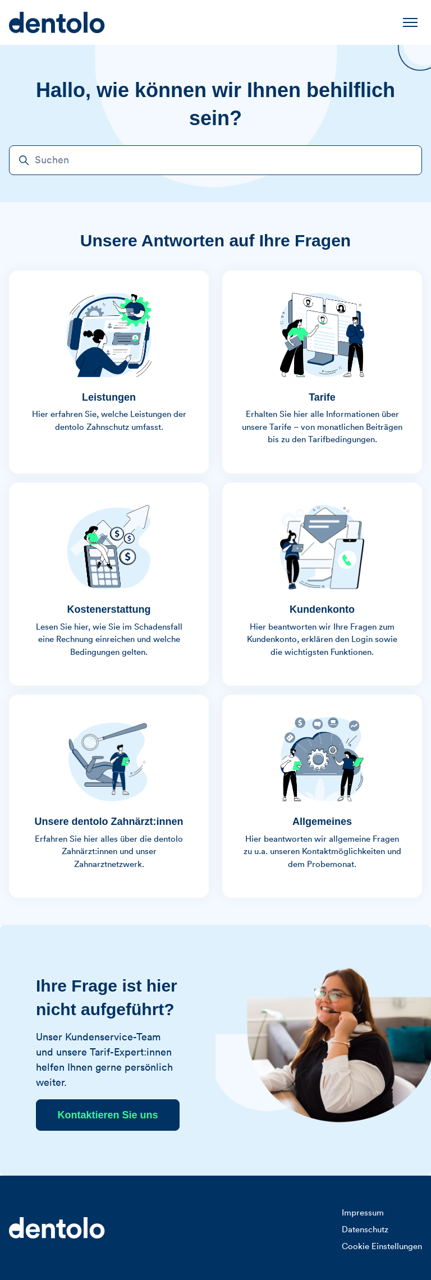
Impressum (363, 1213)
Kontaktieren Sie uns (107, 1115)
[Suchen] (215, 160)
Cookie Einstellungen (382, 1246)
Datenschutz (365, 1230)
